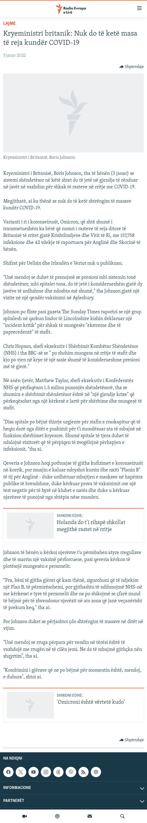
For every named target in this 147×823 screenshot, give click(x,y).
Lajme (9, 23)
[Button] (131, 67)
